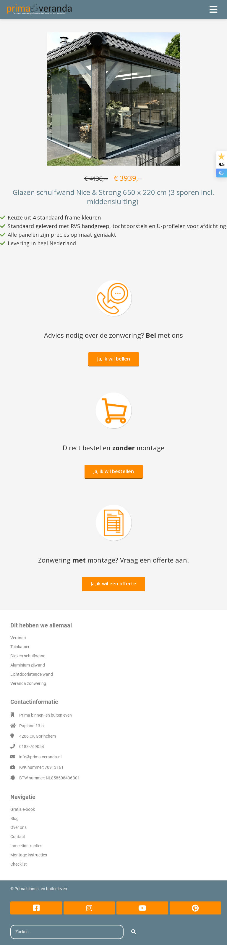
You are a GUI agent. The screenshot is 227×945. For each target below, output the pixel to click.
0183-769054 (31, 746)
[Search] (133, 932)
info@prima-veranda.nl (40, 757)
